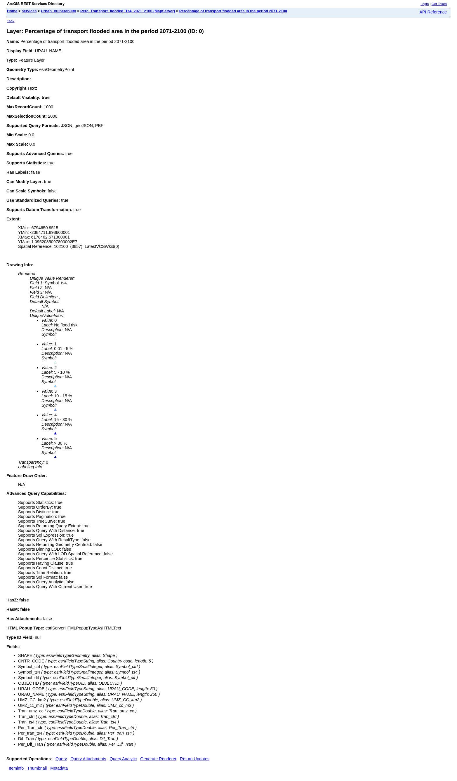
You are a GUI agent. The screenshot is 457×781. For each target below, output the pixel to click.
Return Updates (194, 758)
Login (424, 4)
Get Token (439, 4)
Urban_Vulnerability (58, 11)
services (29, 11)
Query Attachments (88, 758)
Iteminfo (16, 768)
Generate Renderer (158, 758)
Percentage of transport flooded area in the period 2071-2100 (233, 11)
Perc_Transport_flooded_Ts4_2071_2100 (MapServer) (127, 11)
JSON (11, 21)
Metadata (59, 768)
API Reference (433, 12)
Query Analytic (123, 758)
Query (61, 758)
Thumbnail (37, 768)
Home (12, 11)
